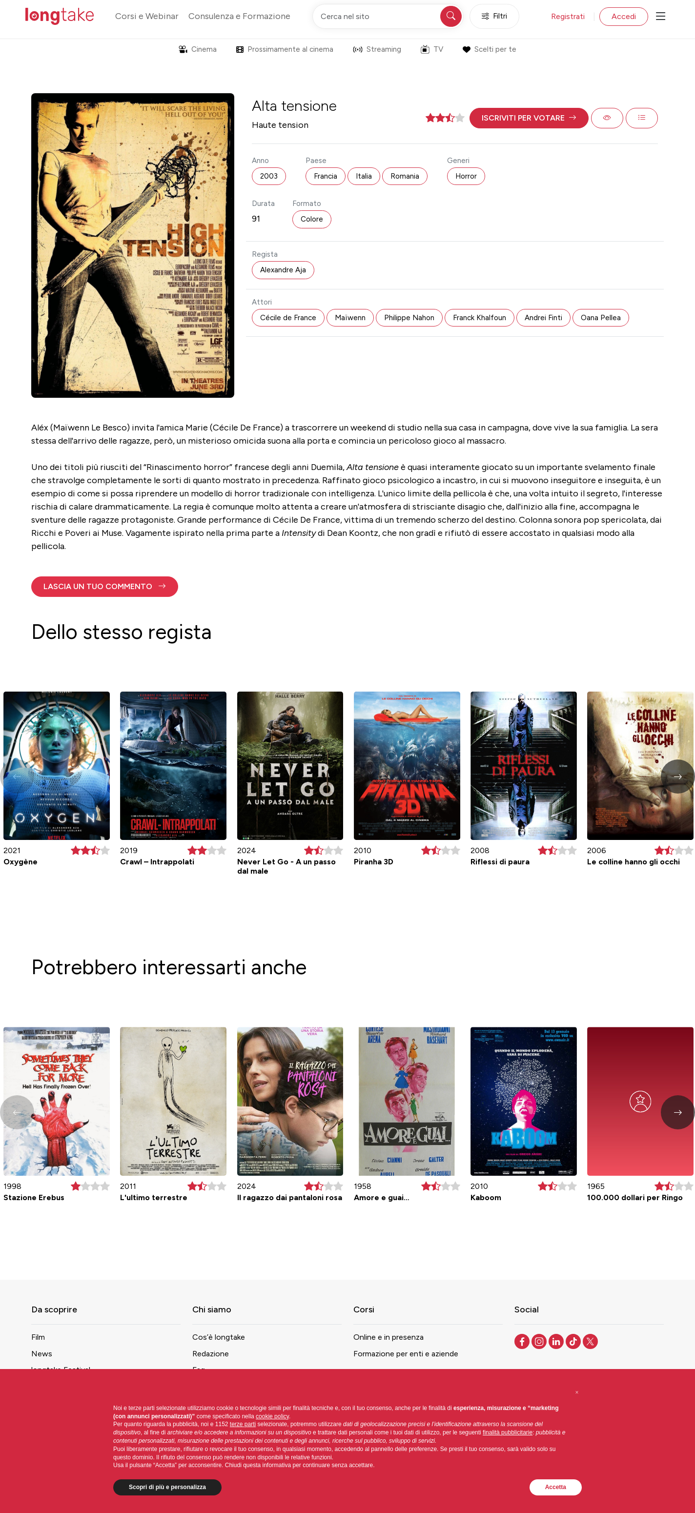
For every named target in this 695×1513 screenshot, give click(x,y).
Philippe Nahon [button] (409, 317)
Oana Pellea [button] (601, 317)
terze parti (243, 1424)
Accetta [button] (555, 1487)
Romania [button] (404, 176)
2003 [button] (269, 176)
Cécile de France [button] (288, 317)
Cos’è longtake (218, 1337)
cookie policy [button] (272, 1416)
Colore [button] (312, 219)
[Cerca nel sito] (388, 16)
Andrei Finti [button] (543, 317)
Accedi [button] (624, 16)
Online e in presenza (388, 1337)
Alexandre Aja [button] (283, 270)
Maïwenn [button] (350, 317)
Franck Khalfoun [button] (479, 317)
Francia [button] (325, 176)
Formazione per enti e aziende (405, 1353)
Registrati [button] (568, 16)
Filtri (494, 16)
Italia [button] (364, 176)
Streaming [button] (377, 49)
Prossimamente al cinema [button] (284, 49)
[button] (529, 118)
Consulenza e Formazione (239, 16)
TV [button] (432, 49)
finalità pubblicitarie (507, 1432)
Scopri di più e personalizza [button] (167, 1487)
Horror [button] (466, 176)
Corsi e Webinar (147, 16)
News (41, 1353)
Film (38, 1337)
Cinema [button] (198, 49)
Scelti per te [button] (489, 49)
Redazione (210, 1353)
